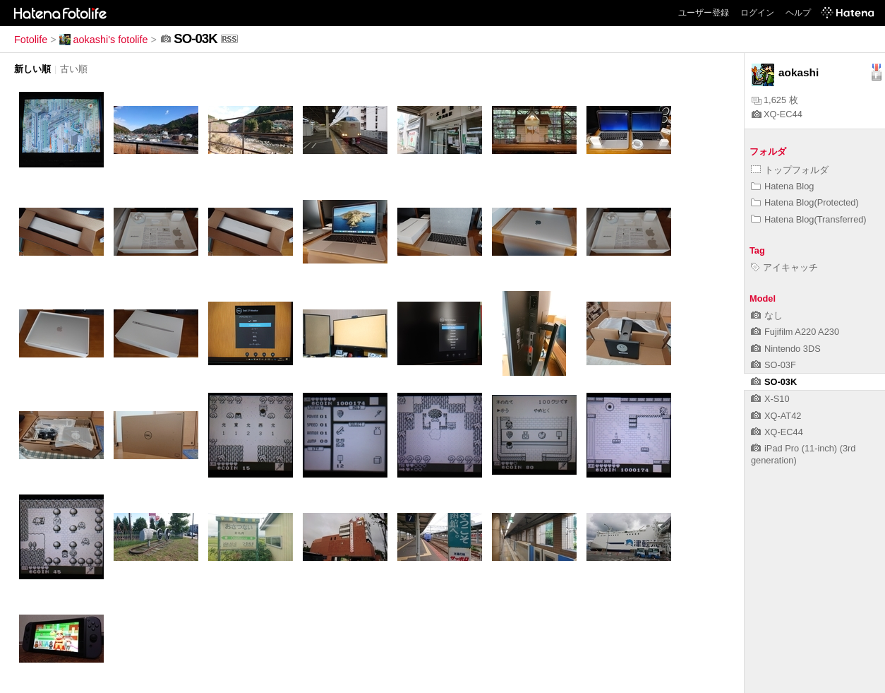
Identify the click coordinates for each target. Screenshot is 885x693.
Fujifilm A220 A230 (795, 331)
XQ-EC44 (777, 114)
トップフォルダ (790, 170)
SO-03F (773, 365)
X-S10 (770, 398)
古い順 (74, 69)
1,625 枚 (775, 100)
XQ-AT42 (776, 415)
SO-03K (774, 382)
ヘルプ (798, 13)
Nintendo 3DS (786, 348)
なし (767, 315)
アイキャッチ (784, 267)
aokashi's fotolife (103, 39)
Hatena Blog (782, 186)
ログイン (757, 13)
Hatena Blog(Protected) (805, 202)
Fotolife (30, 39)
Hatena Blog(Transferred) (809, 219)
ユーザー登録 (703, 13)
